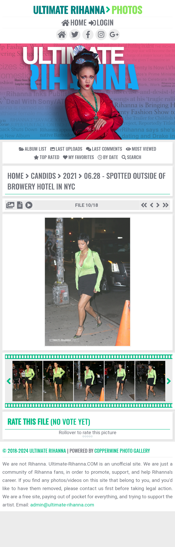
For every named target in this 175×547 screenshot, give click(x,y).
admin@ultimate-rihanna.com (62, 505)
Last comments (104, 148)
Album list (33, 148)
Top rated (46, 157)
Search (131, 157)
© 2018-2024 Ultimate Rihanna (34, 450)
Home (74, 22)
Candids (43, 175)
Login (101, 22)
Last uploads (66, 148)
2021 (70, 175)
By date (108, 157)
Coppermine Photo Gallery (122, 450)
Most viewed (141, 148)
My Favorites (78, 157)
